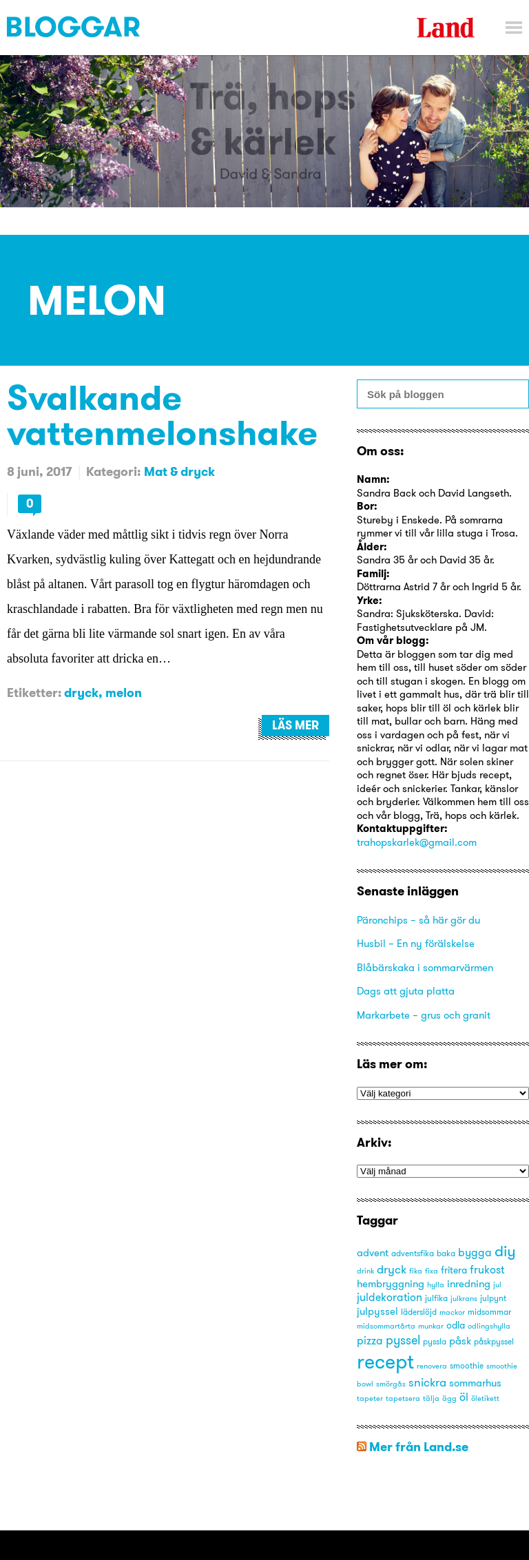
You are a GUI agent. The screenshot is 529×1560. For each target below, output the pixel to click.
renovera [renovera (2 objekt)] (432, 1366)
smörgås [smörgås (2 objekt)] (391, 1384)
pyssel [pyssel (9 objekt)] (403, 1340)
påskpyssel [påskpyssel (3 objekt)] (494, 1341)
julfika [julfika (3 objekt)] (436, 1298)
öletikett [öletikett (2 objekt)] (485, 1398)
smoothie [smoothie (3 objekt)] (467, 1365)
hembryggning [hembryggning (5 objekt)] (390, 1283)
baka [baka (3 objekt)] (446, 1253)
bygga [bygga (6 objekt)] (475, 1252)
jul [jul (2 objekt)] (497, 1284)
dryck (81, 692)
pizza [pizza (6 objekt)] (370, 1340)
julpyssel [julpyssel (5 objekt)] (377, 1311)
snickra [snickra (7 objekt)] (427, 1382)
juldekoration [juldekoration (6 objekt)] (389, 1297)
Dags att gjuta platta (406, 990)
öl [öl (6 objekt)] (463, 1397)
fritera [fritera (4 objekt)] (454, 1270)
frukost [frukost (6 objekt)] (487, 1269)
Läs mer (295, 725)
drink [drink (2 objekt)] (365, 1271)
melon (123, 692)
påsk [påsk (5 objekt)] (460, 1340)
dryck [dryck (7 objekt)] (391, 1269)
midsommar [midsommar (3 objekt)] (489, 1312)
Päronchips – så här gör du (418, 919)
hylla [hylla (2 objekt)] (435, 1284)
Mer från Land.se (418, 1447)
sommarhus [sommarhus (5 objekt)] (475, 1382)
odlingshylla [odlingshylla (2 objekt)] (489, 1326)
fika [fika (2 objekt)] (415, 1271)
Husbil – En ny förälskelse (416, 943)
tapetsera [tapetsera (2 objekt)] (403, 1398)
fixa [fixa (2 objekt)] (431, 1271)
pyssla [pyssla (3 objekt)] (434, 1341)
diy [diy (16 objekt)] (505, 1251)
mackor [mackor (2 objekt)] (452, 1312)
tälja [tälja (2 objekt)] (431, 1398)
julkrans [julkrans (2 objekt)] (463, 1298)
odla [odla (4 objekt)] (455, 1325)
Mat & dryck (179, 471)
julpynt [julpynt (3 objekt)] (493, 1298)
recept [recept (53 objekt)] (385, 1361)
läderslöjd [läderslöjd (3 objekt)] (419, 1312)
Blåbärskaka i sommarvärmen (425, 967)
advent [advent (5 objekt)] (372, 1252)
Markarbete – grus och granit (423, 1014)
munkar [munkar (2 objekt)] (431, 1326)
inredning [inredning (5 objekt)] (468, 1283)
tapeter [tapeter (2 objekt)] (370, 1398)
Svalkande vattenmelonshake (162, 415)
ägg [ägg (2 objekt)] (449, 1398)
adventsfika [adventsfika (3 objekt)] (412, 1253)
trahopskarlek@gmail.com (417, 842)
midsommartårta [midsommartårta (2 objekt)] (386, 1326)
